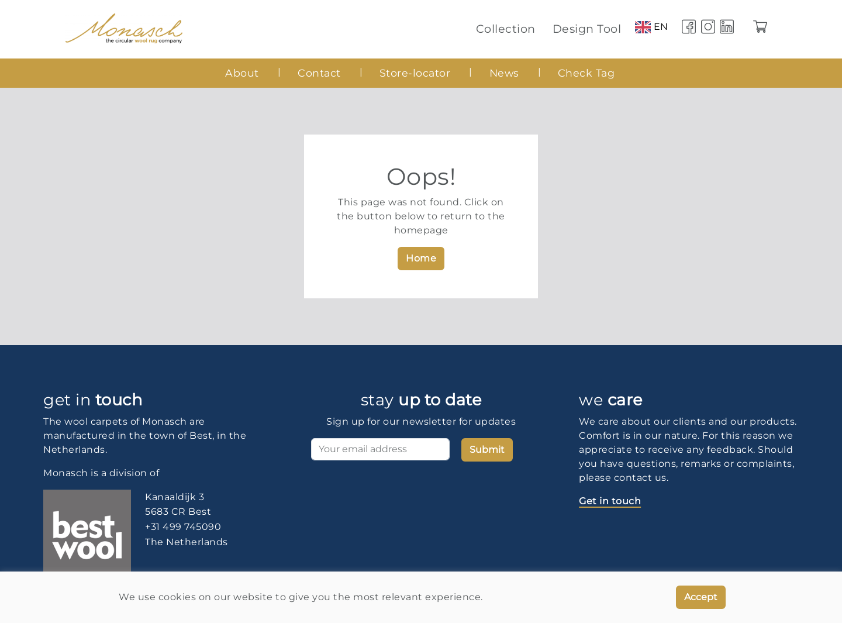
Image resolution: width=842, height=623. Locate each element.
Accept (700, 597)
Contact (319, 73)
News (504, 73)
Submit (487, 449)
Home (421, 258)
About (242, 73)
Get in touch (610, 501)
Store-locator (415, 73)
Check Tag (586, 73)
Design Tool (587, 29)
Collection (506, 29)
